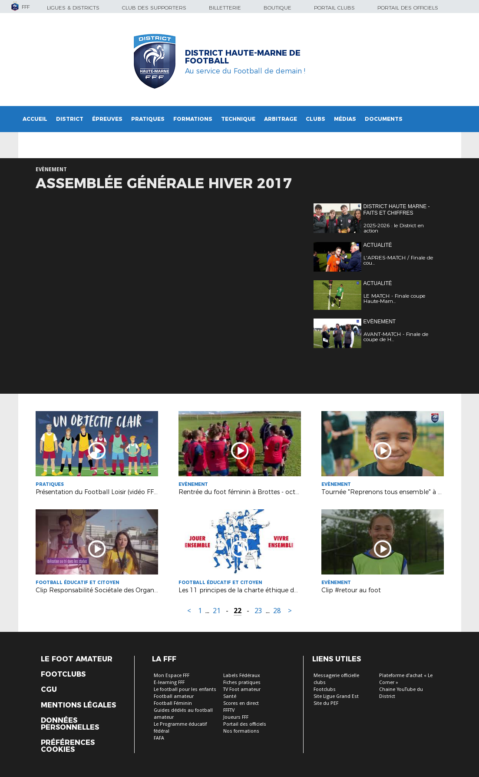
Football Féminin (173, 703)
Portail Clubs (334, 7)
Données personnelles (70, 724)
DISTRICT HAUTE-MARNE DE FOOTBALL (243, 57)
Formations (192, 119)
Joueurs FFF (235, 717)
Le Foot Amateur (76, 659)
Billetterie (225, 7)
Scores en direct (241, 703)
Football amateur (174, 696)
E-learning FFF (169, 682)
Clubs (315, 119)
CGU (49, 689)
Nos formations (241, 731)
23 (258, 611)
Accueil (35, 119)
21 (217, 611)
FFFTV (229, 710)
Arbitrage (280, 119)
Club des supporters (154, 7)
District (69, 119)
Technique (238, 119)
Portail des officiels (407, 7)
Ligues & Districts (73, 7)
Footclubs (63, 674)
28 (277, 611)
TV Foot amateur (242, 689)
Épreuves (107, 119)
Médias (345, 119)
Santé (229, 696)
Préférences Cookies (68, 746)
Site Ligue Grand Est (336, 696)
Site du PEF (326, 703)
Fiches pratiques (242, 682)
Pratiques (148, 119)
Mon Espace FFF (171, 675)
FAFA (159, 738)
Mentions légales (78, 705)
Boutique (277, 7)
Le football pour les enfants (185, 689)
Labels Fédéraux (241, 675)
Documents (384, 119)
